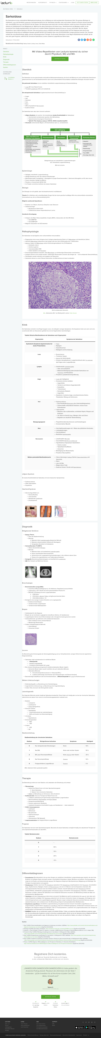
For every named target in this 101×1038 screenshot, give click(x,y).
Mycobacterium (32, 208)
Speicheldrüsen (77, 467)
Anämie (30, 706)
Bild (44, 313)
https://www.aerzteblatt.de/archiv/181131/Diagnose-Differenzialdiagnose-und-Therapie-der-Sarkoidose (48, 943)
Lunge (14, 22)
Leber (57, 463)
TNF (40, 249)
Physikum (52, 2)
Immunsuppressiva (34, 807)
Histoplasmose (29, 885)
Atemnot (58, 358)
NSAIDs (26, 34)
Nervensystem (40, 106)
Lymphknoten (27, 22)
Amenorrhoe (60, 449)
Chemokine (43, 250)
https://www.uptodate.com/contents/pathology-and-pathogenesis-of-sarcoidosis (43, 933)
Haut (20, 24)
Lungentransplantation (31, 820)
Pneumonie (85, 885)
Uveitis (57, 379)
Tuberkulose (60, 372)
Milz (63, 463)
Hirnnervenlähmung (72, 441)
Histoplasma (50, 885)
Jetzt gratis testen (82, 2)
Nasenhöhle (59, 459)
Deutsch (86, 1035)
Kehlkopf (69, 457)
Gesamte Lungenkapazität (35, 663)
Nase (71, 415)
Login (72, 2)
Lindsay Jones (34, 43)
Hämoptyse (81, 898)
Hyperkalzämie (32, 710)
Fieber (60, 26)
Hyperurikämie (52, 799)
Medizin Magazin (31, 2)
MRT (26, 561)
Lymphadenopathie (64, 30)
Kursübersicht (42, 2)
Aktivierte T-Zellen (29, 243)
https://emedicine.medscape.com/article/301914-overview (59, 928)
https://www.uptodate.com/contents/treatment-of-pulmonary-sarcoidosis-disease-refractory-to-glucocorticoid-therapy (52, 940)
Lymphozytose (32, 590)
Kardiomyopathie (67, 434)
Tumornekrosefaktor (33, 249)
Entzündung (71, 403)
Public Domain (73, 313)
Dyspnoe (69, 28)
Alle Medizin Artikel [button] (8, 9)
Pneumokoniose (29, 877)
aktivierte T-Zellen (44, 596)
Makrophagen (72, 239)
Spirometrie (25, 650)
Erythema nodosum (43, 30)
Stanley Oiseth (27, 43)
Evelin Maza (42, 43)
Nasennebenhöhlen (82, 457)
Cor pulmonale (89, 360)
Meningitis (67, 439)
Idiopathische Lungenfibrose (32, 904)
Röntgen (27, 534)
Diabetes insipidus (61, 445)
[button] (60, 59)
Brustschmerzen (62, 28)
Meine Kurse (94, 2)
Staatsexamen (63, 2)
